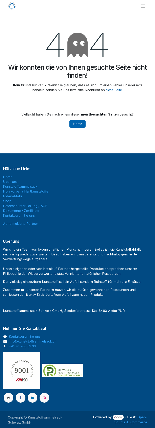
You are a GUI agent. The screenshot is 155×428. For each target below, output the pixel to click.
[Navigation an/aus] (143, 6)
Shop (7, 201)
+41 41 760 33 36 (22, 346)
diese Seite (114, 90)
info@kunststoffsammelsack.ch (33, 341)
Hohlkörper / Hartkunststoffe (25, 191)
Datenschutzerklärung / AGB (25, 206)
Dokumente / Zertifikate (21, 211)
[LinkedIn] (32, 398)
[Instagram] (44, 398)
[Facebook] (20, 398)
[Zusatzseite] (8, 398)
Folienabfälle (12, 196)
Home (77, 124)
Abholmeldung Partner (20, 224)
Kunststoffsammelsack (20, 186)
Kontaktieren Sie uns (19, 215)
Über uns (10, 182)
